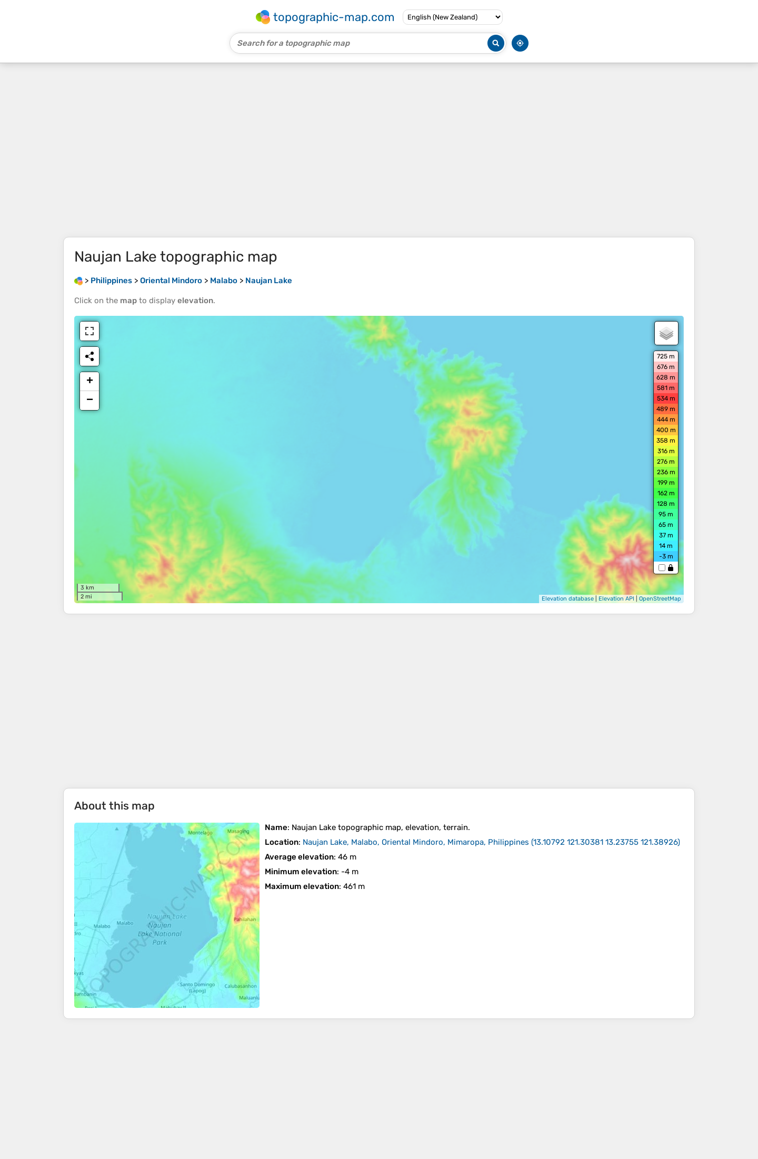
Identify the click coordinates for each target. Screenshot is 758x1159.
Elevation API (616, 598)
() (491, 842)
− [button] (89, 400)
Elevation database (568, 598)
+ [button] (89, 381)
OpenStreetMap (660, 598)
